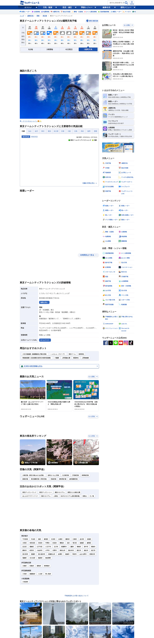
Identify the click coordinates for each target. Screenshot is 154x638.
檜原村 (40, 558)
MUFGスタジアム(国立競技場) (70, 496)
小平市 (47, 550)
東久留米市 (41, 554)
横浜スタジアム (60, 492)
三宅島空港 (75, 475)
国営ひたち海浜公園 (74, 492)
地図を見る (43, 302)
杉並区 (55, 543)
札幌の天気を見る (90, 183)
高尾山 (85, 496)
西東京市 (92, 554)
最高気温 (26, 137)
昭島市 (93, 546)
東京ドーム (72, 354)
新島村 (39, 566)
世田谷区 (32, 543)
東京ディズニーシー (45, 492)
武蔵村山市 (51, 554)
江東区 (75, 539)
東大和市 (25, 554)
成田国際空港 (73, 479)
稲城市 (67, 554)
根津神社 (81, 354)
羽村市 (74, 554)
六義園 (57, 358)
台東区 (60, 539)
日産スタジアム (45, 496)
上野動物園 (85, 358)
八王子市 (48, 546)
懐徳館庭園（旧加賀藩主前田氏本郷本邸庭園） (37, 358)
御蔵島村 (32, 574)
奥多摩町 (48, 558)
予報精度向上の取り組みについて (76, 596)
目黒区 (89, 539)
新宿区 (46, 539)
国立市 (79, 550)
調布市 (24, 550)
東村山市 (62, 550)
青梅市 (79, 546)
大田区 (24, 543)
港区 (39, 539)
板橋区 (82, 543)
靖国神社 (76, 358)
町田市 (32, 550)
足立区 (24, 546)
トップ (22, 16)
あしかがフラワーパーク (30, 496)
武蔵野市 (64, 546)
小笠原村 (25, 582)
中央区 (33, 539)
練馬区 (89, 543)
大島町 (24, 566)
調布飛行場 (62, 479)
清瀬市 (33, 554)
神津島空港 (85, 475)
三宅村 (24, 574)
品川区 (82, 539)
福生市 (86, 550)
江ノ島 (92, 496)
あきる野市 (83, 554)
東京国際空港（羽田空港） (39, 479)
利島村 (32, 566)
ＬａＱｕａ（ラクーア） (58, 354)
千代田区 (25, 539)
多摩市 (60, 554)
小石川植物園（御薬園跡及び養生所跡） (34, 354)
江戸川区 (39, 546)
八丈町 (40, 574)
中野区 (47, 543)
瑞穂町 (24, 558)
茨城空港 (53, 479)
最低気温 (34, 137)
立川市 (56, 546)
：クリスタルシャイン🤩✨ (31, 121)
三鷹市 (72, 546)
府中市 (86, 546)
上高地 (55, 496)
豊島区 (62, 543)
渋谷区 (40, 543)
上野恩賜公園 (66, 358)
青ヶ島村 (48, 574)
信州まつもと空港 (53, 475)
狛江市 (93, 550)
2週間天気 (30, 16)
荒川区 (75, 543)
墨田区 (67, 539)
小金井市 (39, 550)
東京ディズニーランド (29, 492)
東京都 (45, 16)
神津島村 (47, 566)
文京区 (53, 539)
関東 (38, 16)
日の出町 (32, 558)
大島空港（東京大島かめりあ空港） (33, 475)
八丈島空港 (65, 475)
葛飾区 (32, 546)
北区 (68, 543)
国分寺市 (71, 550)
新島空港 (25, 479)
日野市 (55, 550)
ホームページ (44, 340)
